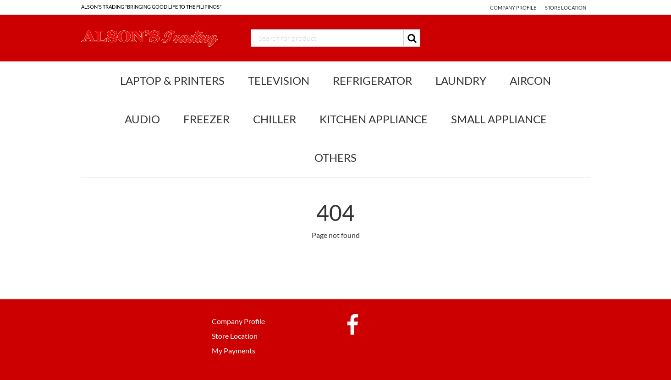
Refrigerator (372, 80)
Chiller (274, 119)
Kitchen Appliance (373, 119)
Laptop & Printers (172, 80)
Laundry (460, 80)
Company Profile (513, 8)
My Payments (233, 350)
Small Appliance (499, 119)
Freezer (206, 119)
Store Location (565, 8)
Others (335, 157)
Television (278, 80)
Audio (142, 119)
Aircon (530, 80)
